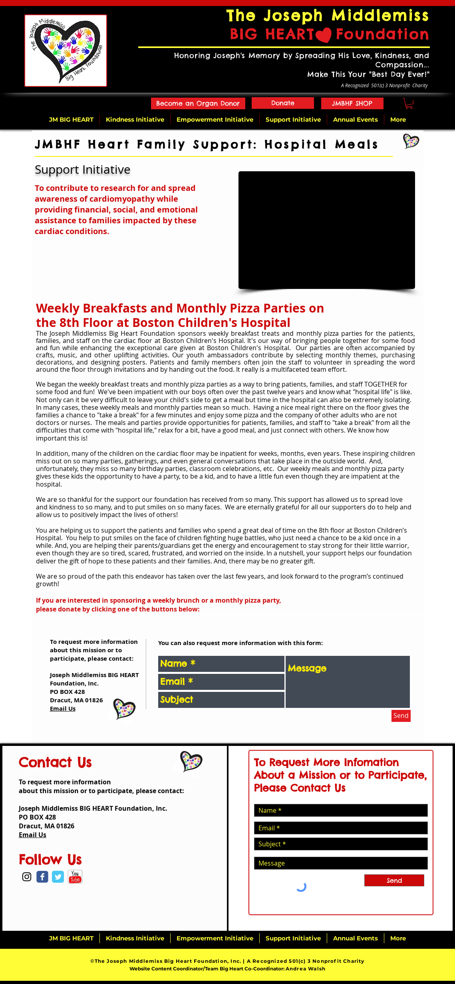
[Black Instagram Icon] (27, 877)
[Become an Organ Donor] (198, 103)
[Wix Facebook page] (42, 877)
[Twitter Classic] (58, 877)
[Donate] (283, 103)
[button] (409, 103)
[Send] (401, 716)
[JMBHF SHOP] (352, 103)
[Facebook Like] (36, 894)
